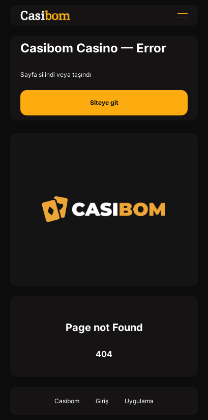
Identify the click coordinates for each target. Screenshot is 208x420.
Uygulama (139, 401)
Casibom (66, 401)
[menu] (182, 15)
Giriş (102, 401)
